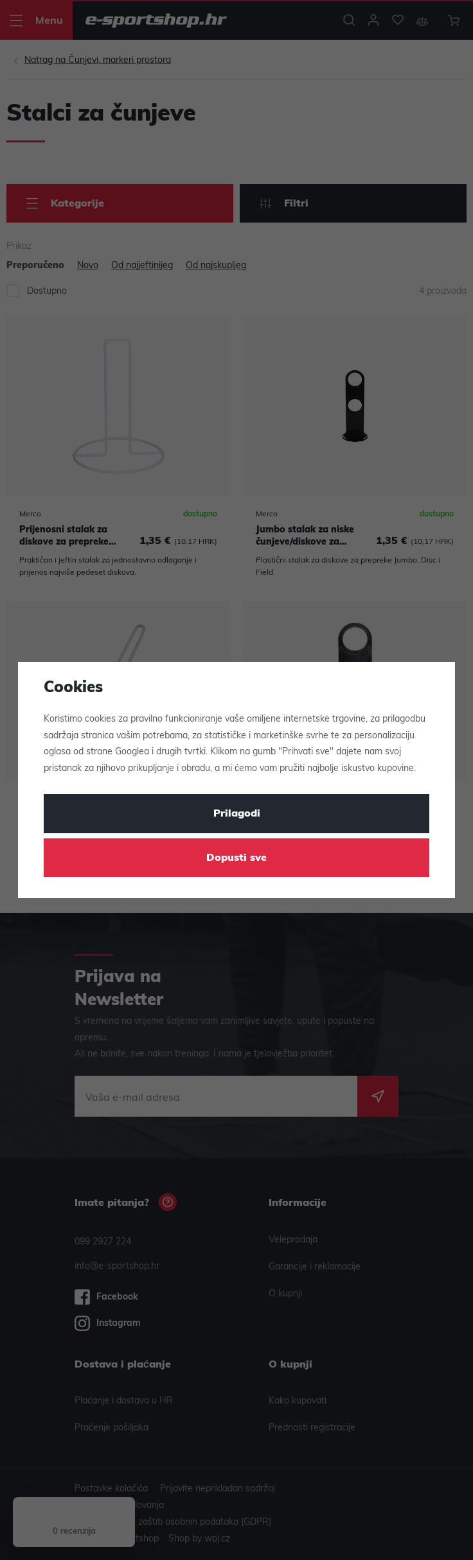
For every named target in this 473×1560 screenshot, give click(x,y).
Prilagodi (236, 814)
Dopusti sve (236, 858)
